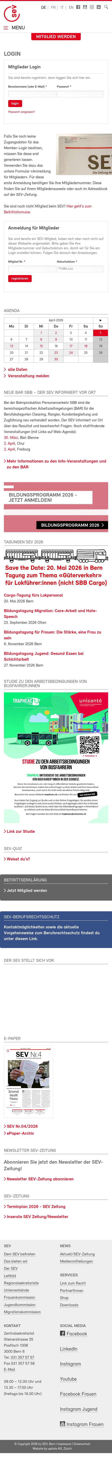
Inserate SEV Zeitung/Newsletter (37, 1217)
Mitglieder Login (24, 67)
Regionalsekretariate (21, 1283)
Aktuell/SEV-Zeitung (77, 1254)
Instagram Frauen (85, 1424)
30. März (11, 438)
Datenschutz (82, 1444)
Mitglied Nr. (15, 261)
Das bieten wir (16, 1261)
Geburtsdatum (66, 261)
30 (56, 359)
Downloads (69, 1305)
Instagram (70, 1364)
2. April (9, 444)
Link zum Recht (73, 1283)
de (43, 8)
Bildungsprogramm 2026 (70, 525)
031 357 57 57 (22, 1358)
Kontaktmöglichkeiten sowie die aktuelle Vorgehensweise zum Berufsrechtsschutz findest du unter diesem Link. (52, 933)
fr (53, 8)
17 (70, 346)
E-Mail (9, 1370)
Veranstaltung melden (28, 376)
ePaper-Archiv (20, 1133)
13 (11, 346)
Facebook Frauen (78, 1394)
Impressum (64, 1444)
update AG (55, 1448)
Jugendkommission (20, 1305)
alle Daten (17, 370)
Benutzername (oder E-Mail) (26, 86)
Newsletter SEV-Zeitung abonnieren (40, 1179)
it (62, 8)
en (71, 8)
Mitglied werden (56, 37)
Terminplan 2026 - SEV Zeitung (36, 1207)
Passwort (63, 86)
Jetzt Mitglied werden (27, 891)
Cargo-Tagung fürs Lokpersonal (33, 595)
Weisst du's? (18, 859)
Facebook (77, 1334)
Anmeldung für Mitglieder (33, 228)
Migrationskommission (22, 1312)
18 (85, 346)
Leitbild (10, 1276)
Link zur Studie (21, 832)
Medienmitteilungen (76, 1261)
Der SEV (11, 1269)
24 (71, 353)
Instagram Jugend (78, 1409)
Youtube (68, 1379)
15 (41, 346)
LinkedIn (68, 1349)
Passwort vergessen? (21, 112)
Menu (17, 28)
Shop (64, 1298)
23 (56, 353)
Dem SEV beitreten (19, 1254)
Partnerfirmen (71, 1291)
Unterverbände (16, 1290)
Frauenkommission (19, 1298)
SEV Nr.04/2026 (22, 1126)
